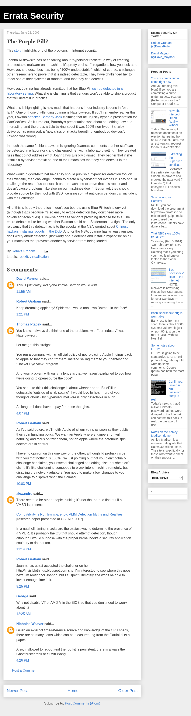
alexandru (24, 493)
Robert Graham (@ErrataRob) (161, 44)
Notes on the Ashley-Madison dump (164, 433)
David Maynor (27, 278)
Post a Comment (24, 670)
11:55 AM (23, 291)
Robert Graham (28, 301)
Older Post (128, 690)
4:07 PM (22, 413)
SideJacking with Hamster (162, 199)
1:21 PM (22, 314)
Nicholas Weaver (30, 624)
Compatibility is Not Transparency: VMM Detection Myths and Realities (69, 514)
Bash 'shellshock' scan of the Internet (176, 275)
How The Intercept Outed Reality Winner (175, 118)
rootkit (23, 257)
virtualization (39, 257)
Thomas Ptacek (28, 324)
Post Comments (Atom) (82, 703)
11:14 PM (23, 549)
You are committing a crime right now (165, 80)
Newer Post (17, 690)
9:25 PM (22, 586)
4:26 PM (22, 660)
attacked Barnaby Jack (45, 117)
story (18, 50)
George (22, 596)
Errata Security (33, 15)
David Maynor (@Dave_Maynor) (163, 55)
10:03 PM (23, 484)
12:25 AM (23, 614)
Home (73, 690)
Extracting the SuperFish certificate (175, 159)
